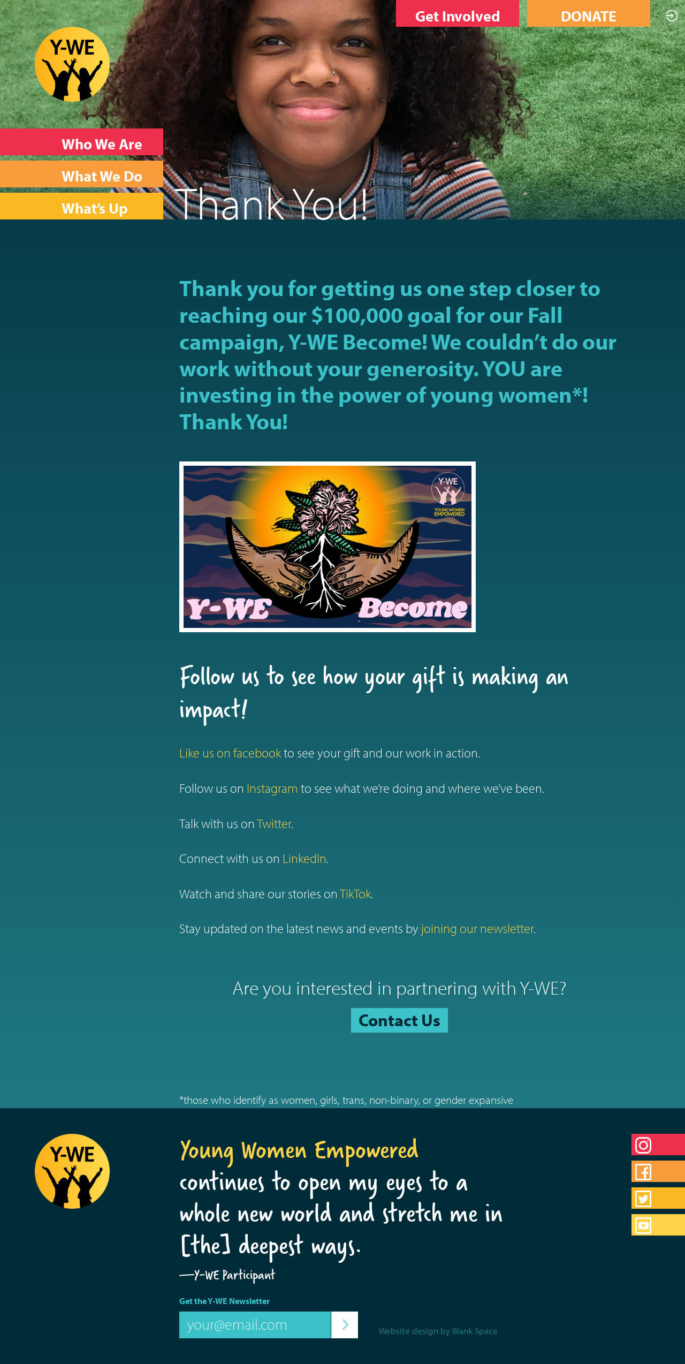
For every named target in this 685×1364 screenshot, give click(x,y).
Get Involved (457, 15)
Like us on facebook (230, 753)
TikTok (355, 893)
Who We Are (102, 143)
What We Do (102, 175)
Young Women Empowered (298, 1149)
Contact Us (399, 1019)
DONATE (588, 15)
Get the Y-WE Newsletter (224, 1300)
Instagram (272, 788)
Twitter (274, 823)
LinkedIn (304, 858)
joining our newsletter (477, 928)
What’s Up (95, 208)
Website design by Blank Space (438, 1330)
